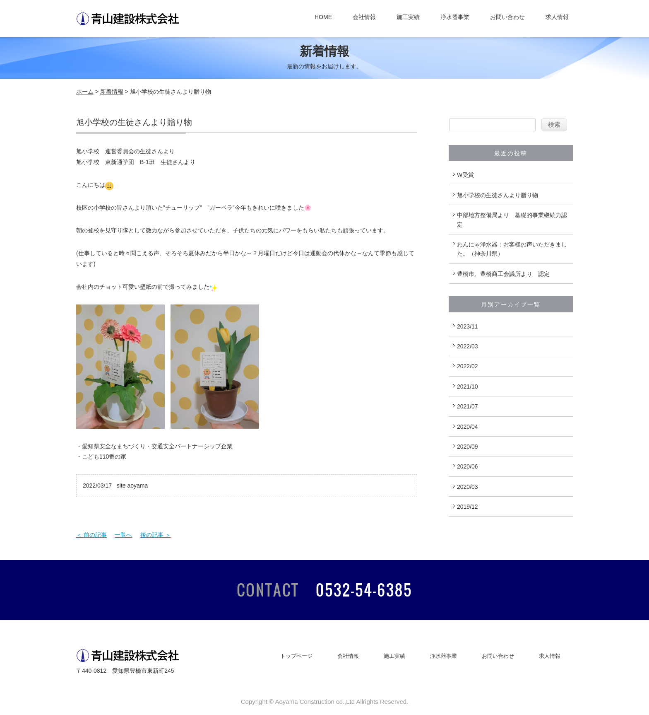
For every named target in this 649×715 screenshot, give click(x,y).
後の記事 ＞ (155, 534)
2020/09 (467, 446)
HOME (323, 17)
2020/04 (467, 426)
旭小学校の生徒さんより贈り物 (497, 195)
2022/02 (467, 366)
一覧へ (123, 534)
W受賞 (465, 175)
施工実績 (408, 17)
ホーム (85, 91)
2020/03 (467, 486)
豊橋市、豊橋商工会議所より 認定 (503, 274)
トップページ (296, 656)
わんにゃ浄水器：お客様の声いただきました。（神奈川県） (512, 249)
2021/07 (467, 406)
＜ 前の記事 (91, 534)
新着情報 (111, 91)
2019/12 (467, 506)
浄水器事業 (454, 17)
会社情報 (364, 17)
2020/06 (467, 466)
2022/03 (467, 346)
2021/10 (467, 386)
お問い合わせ (507, 17)
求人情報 (557, 17)
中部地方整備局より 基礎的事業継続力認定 (512, 219)
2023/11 (467, 326)
